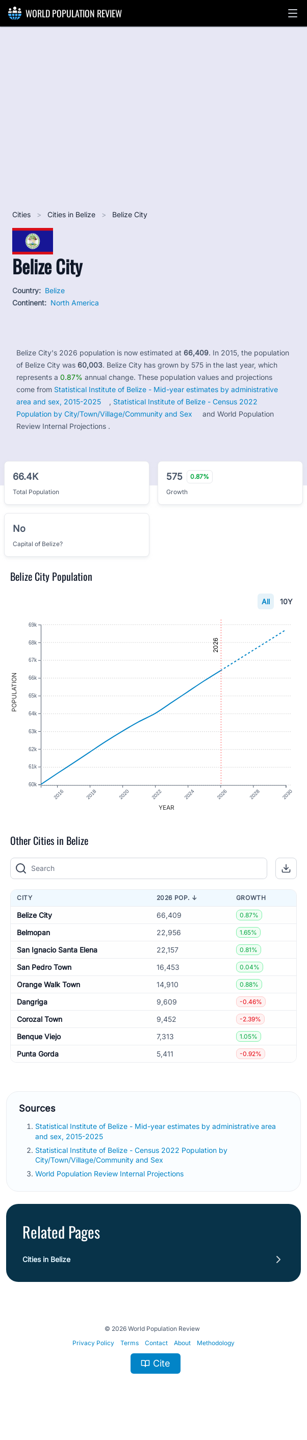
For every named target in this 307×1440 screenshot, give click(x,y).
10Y (286, 601)
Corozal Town (39, 1019)
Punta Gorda (38, 1054)
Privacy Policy (93, 1343)
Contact (156, 1343)
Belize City (34, 915)
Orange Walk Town (48, 985)
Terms (129, 1343)
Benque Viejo (39, 1037)
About (182, 1343)
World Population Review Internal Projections (109, 1174)
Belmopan (33, 933)
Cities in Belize (72, 214)
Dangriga (32, 1002)
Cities (22, 214)
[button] (293, 13)
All (266, 601)
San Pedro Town (44, 967)
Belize (55, 290)
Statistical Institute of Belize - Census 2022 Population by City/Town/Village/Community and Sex (131, 1155)
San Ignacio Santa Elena (57, 950)
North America (74, 302)
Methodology (216, 1343)
